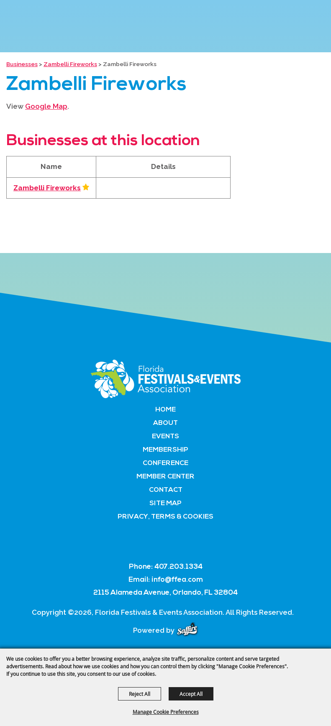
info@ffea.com (177, 579)
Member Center (165, 476)
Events (165, 436)
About (165, 423)
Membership (165, 450)
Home (165, 409)
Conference (165, 463)
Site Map (165, 503)
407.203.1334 (178, 566)
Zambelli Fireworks (70, 64)
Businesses (22, 64)
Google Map (46, 106)
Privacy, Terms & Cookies (165, 517)
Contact (165, 490)
